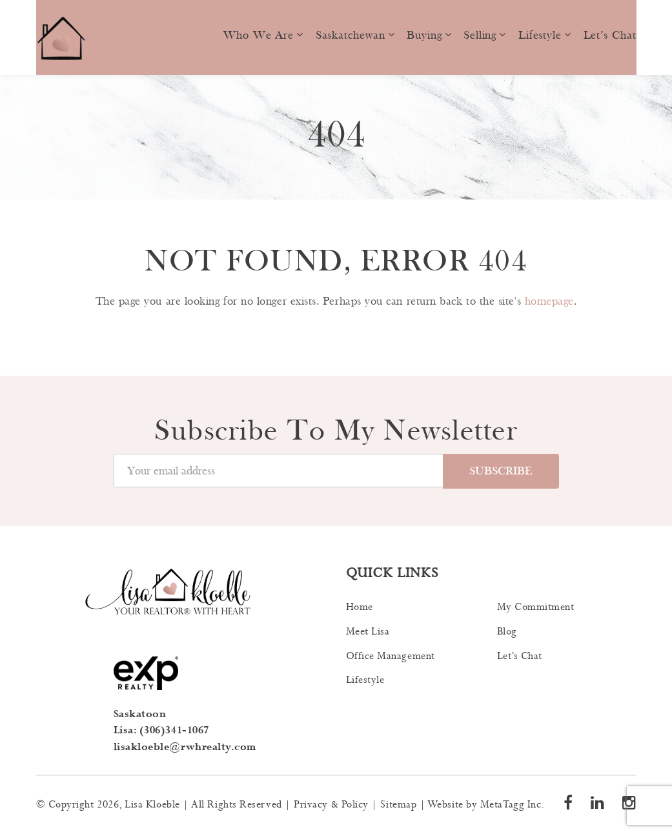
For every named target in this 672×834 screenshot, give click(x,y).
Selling (479, 35)
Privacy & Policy (331, 804)
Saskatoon (140, 714)
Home (359, 607)
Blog (507, 631)
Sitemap (398, 804)
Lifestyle (540, 35)
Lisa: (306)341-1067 (161, 730)
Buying (424, 35)
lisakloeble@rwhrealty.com (185, 747)
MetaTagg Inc (510, 804)
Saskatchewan (350, 35)
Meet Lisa (368, 631)
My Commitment (536, 607)
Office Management (390, 656)
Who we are (258, 35)
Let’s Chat (610, 35)
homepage (549, 301)
